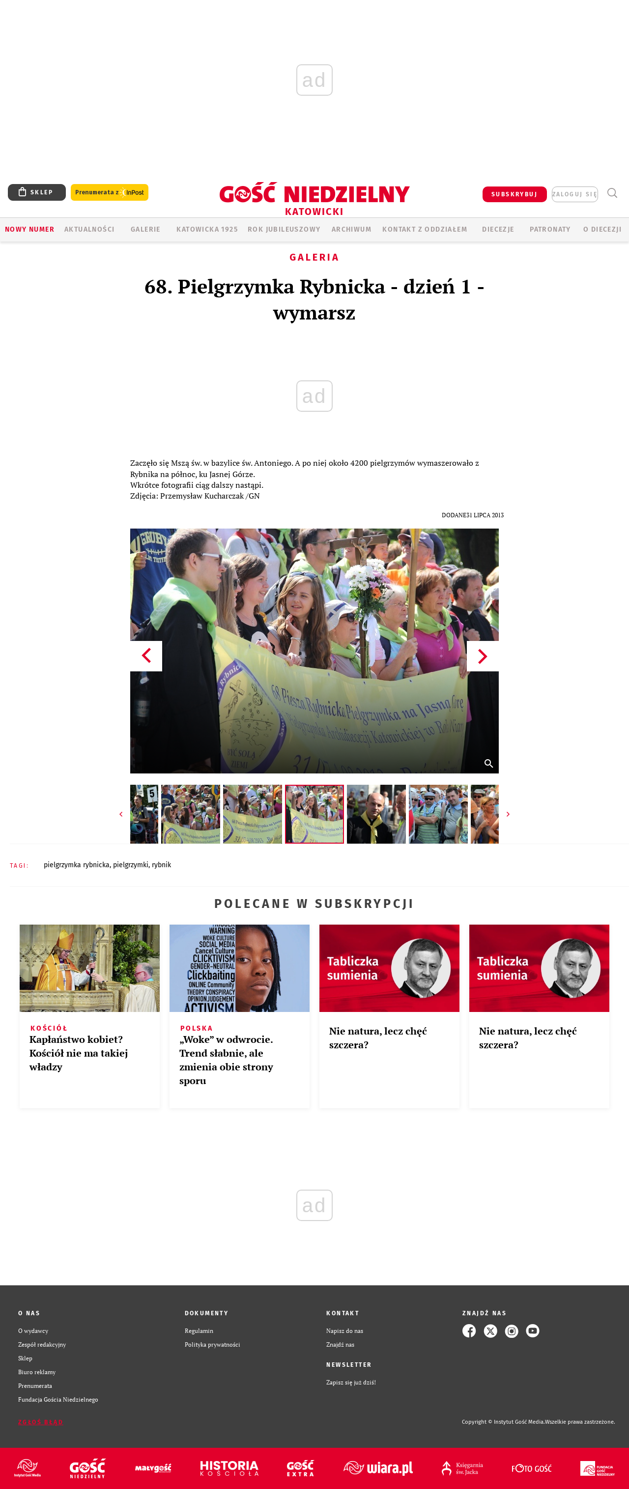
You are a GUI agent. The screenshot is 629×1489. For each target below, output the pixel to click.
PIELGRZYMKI (130, 865)
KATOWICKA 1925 (207, 229)
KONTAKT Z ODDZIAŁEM (424, 229)
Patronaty (550, 229)
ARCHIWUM (352, 229)
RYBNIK (161, 865)
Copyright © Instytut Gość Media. (503, 1422)
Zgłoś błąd (40, 1422)
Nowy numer (30, 229)
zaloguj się (575, 194)
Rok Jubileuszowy (284, 229)
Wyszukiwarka (612, 193)
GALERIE (146, 229)
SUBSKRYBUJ (514, 194)
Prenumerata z (109, 192)
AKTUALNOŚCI (89, 229)
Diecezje (498, 229)
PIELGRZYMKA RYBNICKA (77, 865)
